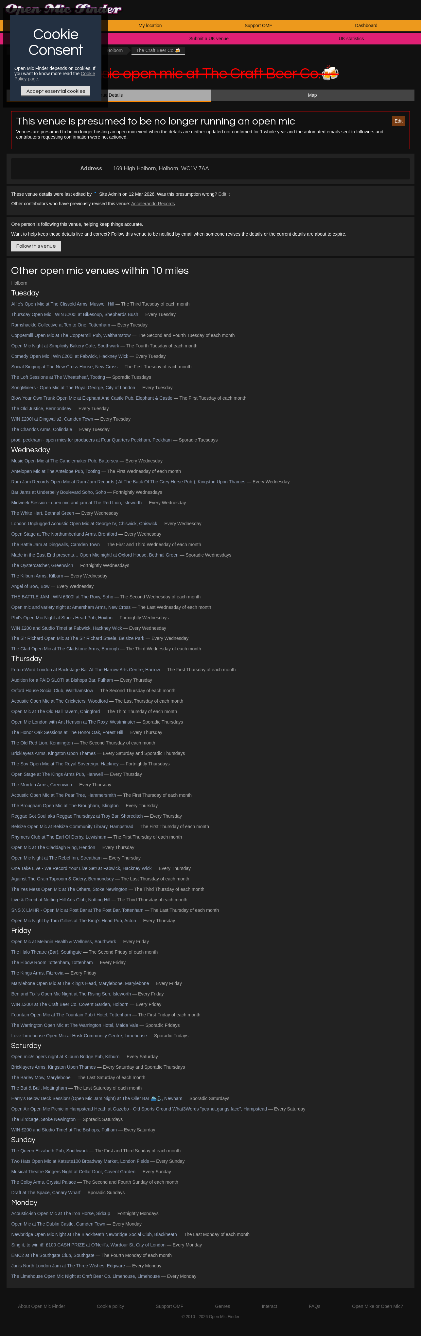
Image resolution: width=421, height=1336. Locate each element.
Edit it (224, 193)
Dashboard (366, 25)
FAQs (314, 1306)
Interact (269, 1306)
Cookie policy (110, 1306)
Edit (398, 121)
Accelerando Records (153, 203)
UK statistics (351, 38)
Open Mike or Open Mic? (377, 1306)
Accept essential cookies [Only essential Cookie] (55, 91)
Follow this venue (36, 246)
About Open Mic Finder (41, 1306)
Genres (222, 1306)
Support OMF (258, 25)
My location (150, 25)
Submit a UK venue (209, 38)
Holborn (115, 50)
